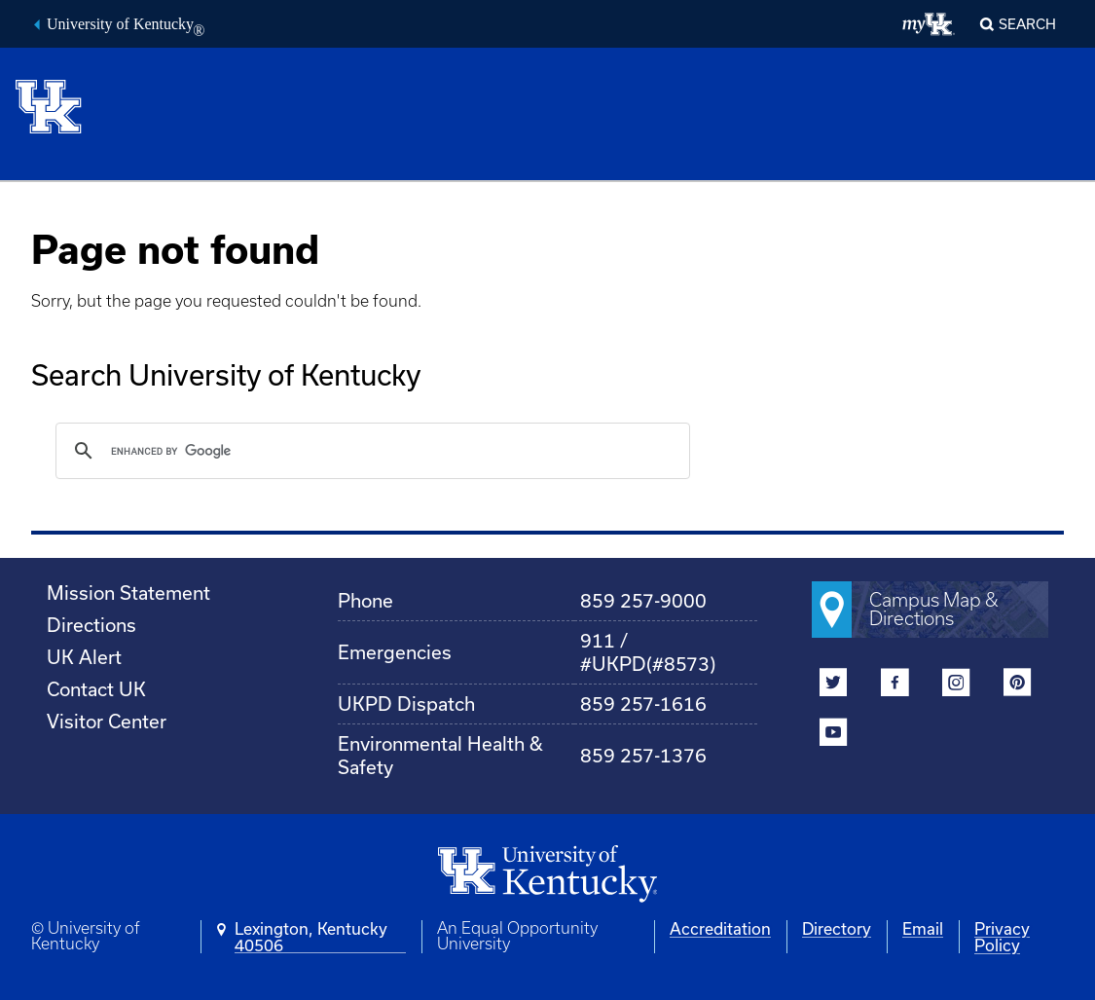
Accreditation (720, 928)
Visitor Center (106, 721)
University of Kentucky (125, 26)
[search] (370, 451)
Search (1027, 24)
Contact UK (96, 689)
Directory (836, 928)
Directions (91, 624)
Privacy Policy (1002, 936)
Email (922, 928)
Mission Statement (128, 592)
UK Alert (84, 657)
